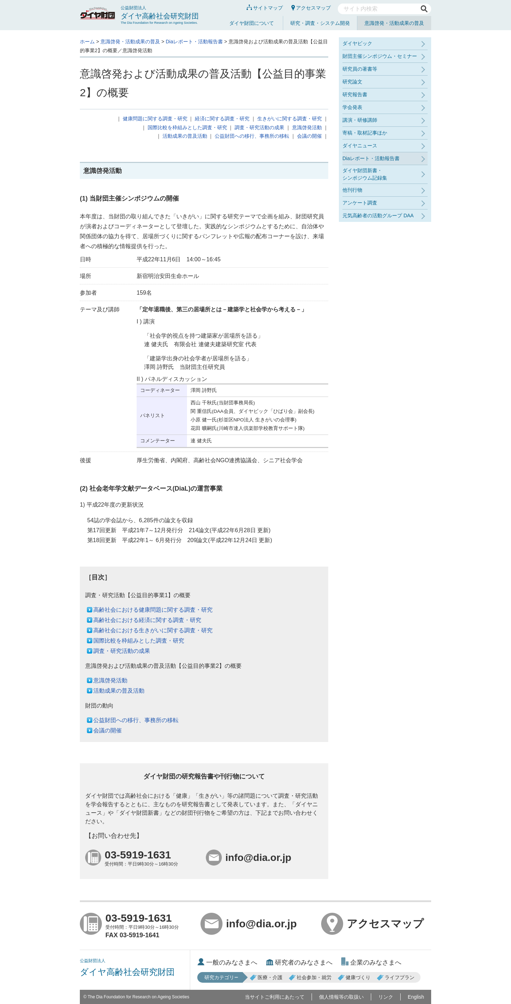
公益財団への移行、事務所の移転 (252, 136)
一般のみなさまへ (227, 962)
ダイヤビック (357, 43)
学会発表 (352, 107)
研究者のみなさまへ (299, 962)
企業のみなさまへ (371, 962)
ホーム (87, 41)
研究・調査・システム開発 (320, 23)
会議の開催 (309, 136)
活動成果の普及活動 (185, 136)
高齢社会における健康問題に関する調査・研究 (153, 610)
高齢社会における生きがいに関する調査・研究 (153, 630)
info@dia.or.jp (248, 924)
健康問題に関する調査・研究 (155, 118)
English (416, 997)
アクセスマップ (311, 8)
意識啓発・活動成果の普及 (394, 23)
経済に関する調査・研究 (222, 118)
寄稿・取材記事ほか (364, 133)
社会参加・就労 (310, 977)
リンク (385, 997)
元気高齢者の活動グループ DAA (378, 215)
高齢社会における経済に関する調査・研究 (147, 620)
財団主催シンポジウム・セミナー (379, 56)
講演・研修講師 (359, 120)
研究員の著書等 (359, 69)
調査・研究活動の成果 (259, 127)
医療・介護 (266, 977)
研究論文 (352, 81)
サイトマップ (265, 8)
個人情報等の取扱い (341, 997)
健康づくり (354, 977)
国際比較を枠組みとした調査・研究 (187, 127)
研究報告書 (354, 94)
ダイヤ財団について (251, 23)
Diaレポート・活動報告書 (194, 41)
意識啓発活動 (307, 127)
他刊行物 (352, 190)
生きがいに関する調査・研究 (289, 118)
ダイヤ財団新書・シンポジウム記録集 (364, 174)
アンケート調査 (359, 203)
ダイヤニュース (359, 145)
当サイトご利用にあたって (274, 997)
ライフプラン (395, 977)
